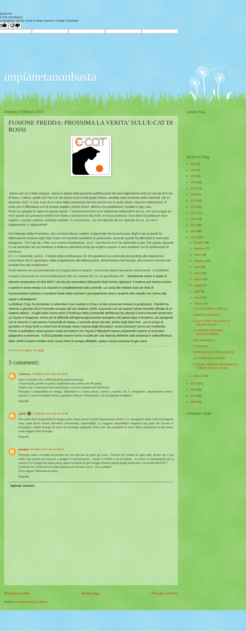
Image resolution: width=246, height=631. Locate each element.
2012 (193, 383)
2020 (193, 194)
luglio (197, 273)
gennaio (199, 375)
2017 (193, 212)
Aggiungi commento (22, 485)
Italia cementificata (204, 340)
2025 (193, 163)
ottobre (198, 254)
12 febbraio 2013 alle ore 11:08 (50, 413)
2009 (193, 401)
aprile (197, 291)
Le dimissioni (201, 346)
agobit (22, 413)
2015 (193, 225)
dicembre (199, 242)
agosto (198, 266)
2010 (193, 395)
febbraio (199, 303)
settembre (200, 260)
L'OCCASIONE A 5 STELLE (210, 308)
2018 (193, 206)
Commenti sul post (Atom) (32, 601)
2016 (193, 219)
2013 (193, 237)
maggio (198, 285)
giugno (198, 279)
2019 (193, 200)
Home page (90, 593)
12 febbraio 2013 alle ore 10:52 (50, 374)
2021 (193, 188)
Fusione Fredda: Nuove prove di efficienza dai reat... (211, 322)
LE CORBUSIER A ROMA (209, 358)
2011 (193, 389)
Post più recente (17, 593)
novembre (200, 248)
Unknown (24, 374)
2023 (193, 176)
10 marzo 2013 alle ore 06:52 (47, 449)
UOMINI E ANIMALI (206, 315)
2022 (193, 182)
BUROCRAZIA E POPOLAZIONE (213, 352)
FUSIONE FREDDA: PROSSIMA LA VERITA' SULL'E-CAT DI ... (215, 366)
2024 (193, 170)
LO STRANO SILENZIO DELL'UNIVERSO (208, 332)
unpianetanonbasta (50, 76)
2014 (193, 231)
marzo (198, 297)
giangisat (23, 449)
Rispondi (23, 401)
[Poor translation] (15, 25)
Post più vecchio (164, 593)
